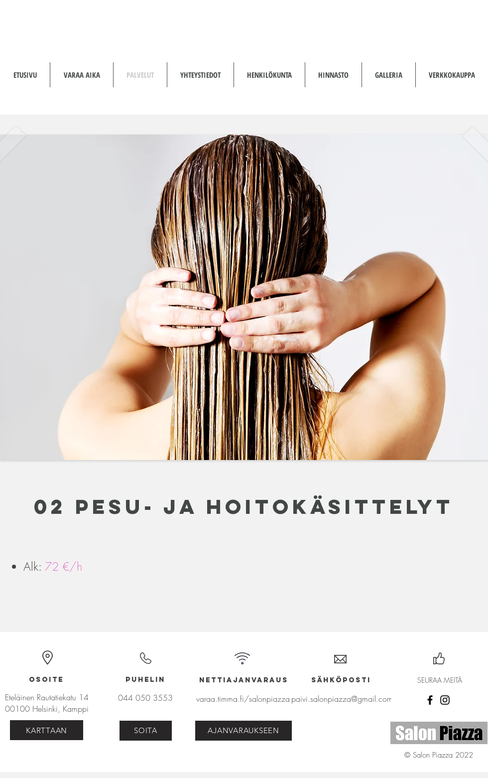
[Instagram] (445, 700)
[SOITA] (146, 731)
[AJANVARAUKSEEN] (243, 731)
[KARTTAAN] (46, 730)
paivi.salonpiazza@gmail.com (342, 698)
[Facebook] (430, 700)
